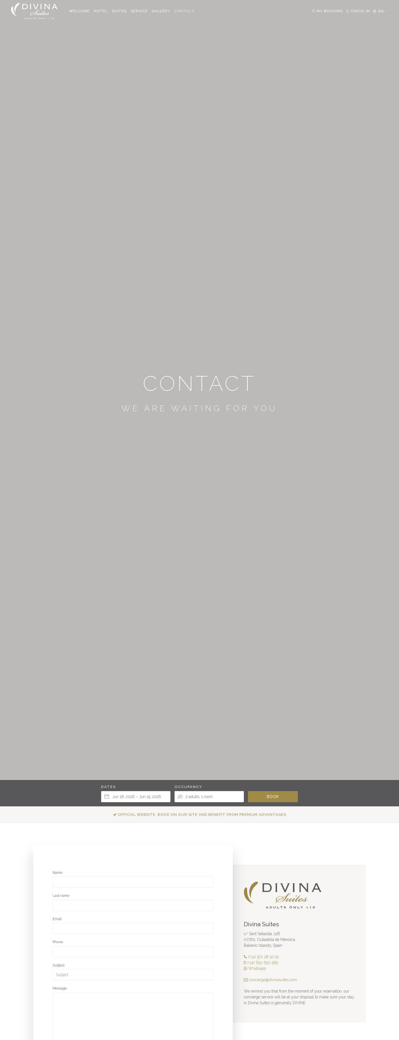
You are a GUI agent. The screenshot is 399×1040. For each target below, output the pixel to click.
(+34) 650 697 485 (261, 962)
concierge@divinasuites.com (270, 980)
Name (57, 872)
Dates (108, 787)
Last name (61, 895)
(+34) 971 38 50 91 (261, 957)
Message (60, 988)
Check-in (358, 11)
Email (57, 919)
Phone (58, 942)
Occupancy (188, 787)
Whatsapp (255, 968)
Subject (59, 965)
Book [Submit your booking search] (273, 796)
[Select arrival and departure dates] (135, 796)
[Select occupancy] (209, 796)
